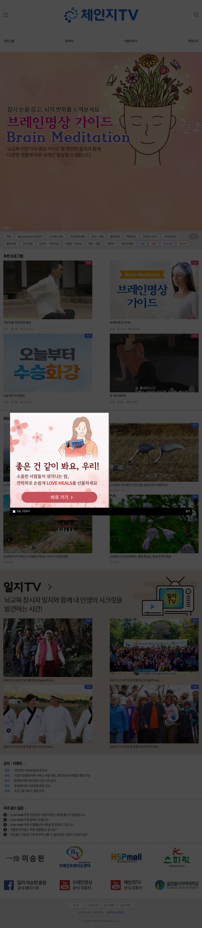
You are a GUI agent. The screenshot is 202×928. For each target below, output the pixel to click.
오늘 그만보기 (23, 511)
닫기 (188, 511)
